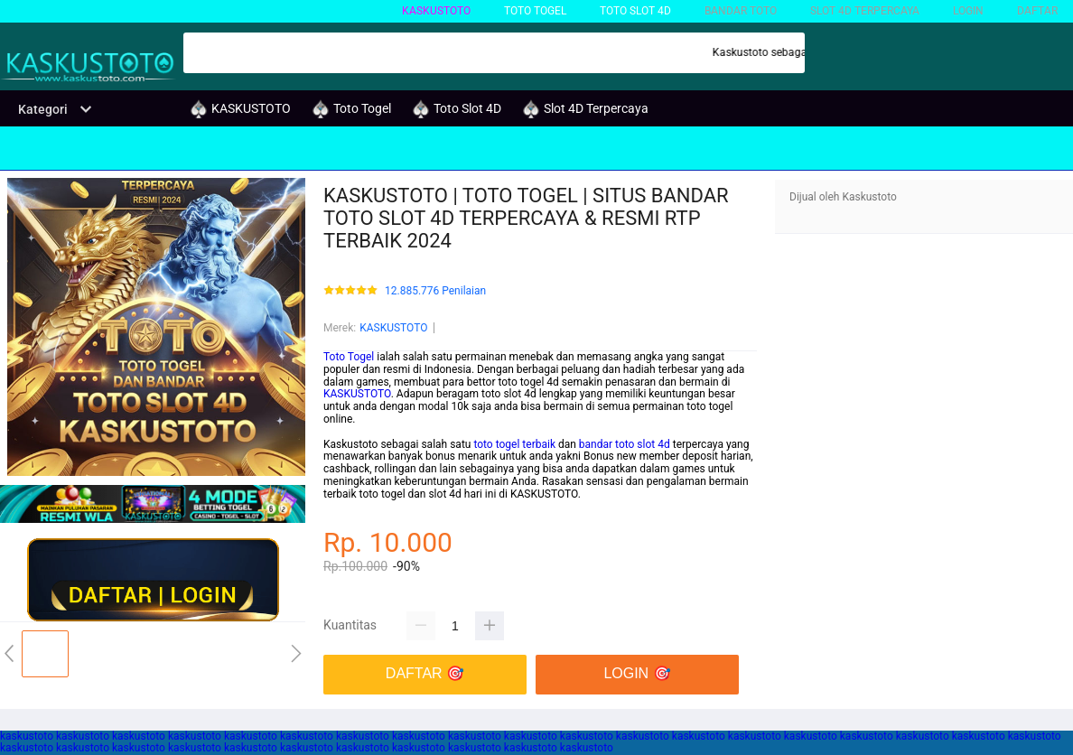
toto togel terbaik (514, 444)
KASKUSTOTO (436, 11)
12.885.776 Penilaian (435, 291)
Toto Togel (348, 356)
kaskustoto (26, 736)
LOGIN (968, 11)
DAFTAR (1037, 11)
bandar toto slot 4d (624, 444)
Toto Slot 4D (635, 11)
